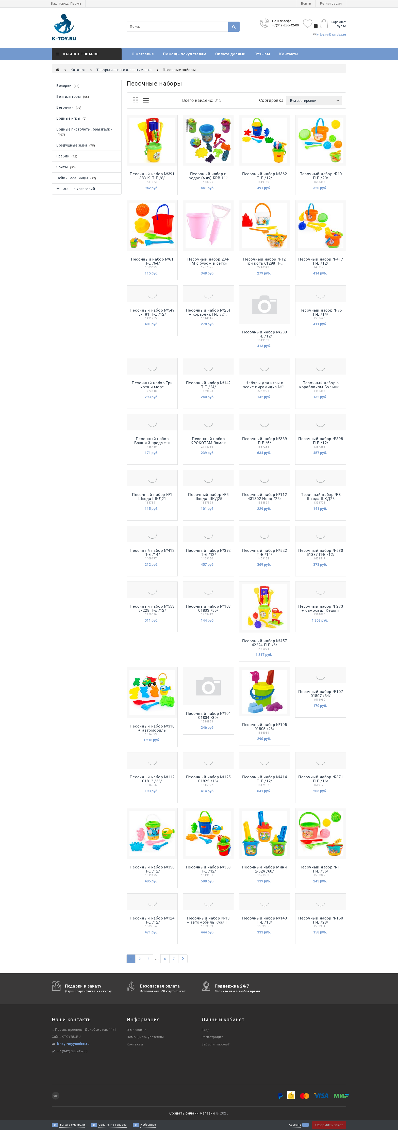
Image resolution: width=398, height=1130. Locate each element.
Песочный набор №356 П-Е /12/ (152, 869)
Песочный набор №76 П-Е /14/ (321, 312)
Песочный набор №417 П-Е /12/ (320, 261)
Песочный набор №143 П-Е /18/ (264, 920)
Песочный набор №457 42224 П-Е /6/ (264, 643)
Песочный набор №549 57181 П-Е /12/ (152, 312)
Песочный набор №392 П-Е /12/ (208, 552)
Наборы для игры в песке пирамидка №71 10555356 (264, 387)
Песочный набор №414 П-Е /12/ (264, 779)
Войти (306, 3)
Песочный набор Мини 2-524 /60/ (264, 869)
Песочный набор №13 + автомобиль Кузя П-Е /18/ (208, 922)
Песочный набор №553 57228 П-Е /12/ (152, 608)
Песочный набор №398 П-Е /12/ (320, 441)
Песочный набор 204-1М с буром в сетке (208, 261)
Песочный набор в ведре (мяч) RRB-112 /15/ (208, 178)
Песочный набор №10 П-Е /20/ (321, 176)
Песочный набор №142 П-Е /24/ (208, 385)
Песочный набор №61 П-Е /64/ (152, 261)
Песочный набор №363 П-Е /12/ (208, 869)
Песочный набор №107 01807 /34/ (320, 693)
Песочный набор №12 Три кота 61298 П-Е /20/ (264, 263)
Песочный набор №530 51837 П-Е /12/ (320, 552)
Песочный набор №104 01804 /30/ (208, 715)
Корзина (295, 1125)
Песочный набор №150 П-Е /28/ (320, 920)
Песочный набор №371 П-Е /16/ (320, 779)
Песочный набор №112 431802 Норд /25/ (264, 496)
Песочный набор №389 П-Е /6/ (264, 441)
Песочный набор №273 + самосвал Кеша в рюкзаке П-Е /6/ (320, 610)
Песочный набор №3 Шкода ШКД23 (321, 496)
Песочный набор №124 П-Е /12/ (152, 920)
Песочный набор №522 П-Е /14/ (264, 552)
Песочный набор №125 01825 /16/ (208, 779)
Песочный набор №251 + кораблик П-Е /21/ (208, 312)
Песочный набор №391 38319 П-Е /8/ (152, 176)
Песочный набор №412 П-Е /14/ (152, 552)
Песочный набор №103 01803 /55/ (208, 608)
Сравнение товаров (112, 1125)
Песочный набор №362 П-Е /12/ (264, 176)
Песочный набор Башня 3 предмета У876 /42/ (152, 443)
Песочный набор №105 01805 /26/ (264, 726)
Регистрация (331, 3)
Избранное (148, 1125)
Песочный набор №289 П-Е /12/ (264, 334)
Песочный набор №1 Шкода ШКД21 (152, 496)
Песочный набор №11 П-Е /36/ (321, 869)
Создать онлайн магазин (192, 1113)
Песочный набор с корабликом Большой (320, 385)
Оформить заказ (329, 1125)
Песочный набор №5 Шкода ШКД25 (208, 496)
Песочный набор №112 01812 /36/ (152, 779)
